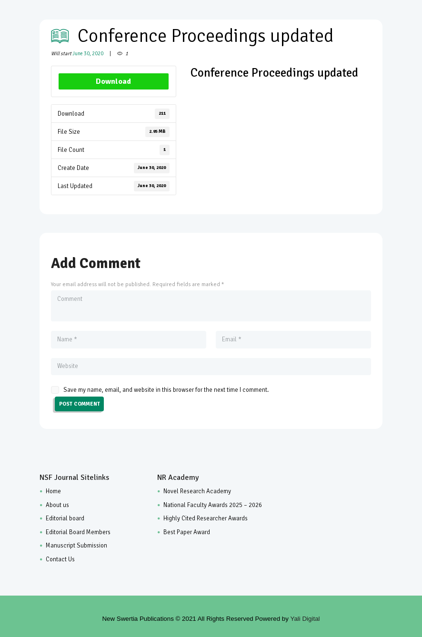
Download (113, 81)
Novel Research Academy (197, 491)
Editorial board (65, 518)
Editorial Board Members (78, 532)
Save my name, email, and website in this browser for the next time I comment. (166, 390)
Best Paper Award (186, 532)
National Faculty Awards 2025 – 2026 (212, 505)
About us (57, 505)
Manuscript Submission (76, 545)
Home (53, 491)
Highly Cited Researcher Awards (205, 518)
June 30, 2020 (87, 53)
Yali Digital (305, 618)
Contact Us (60, 559)
